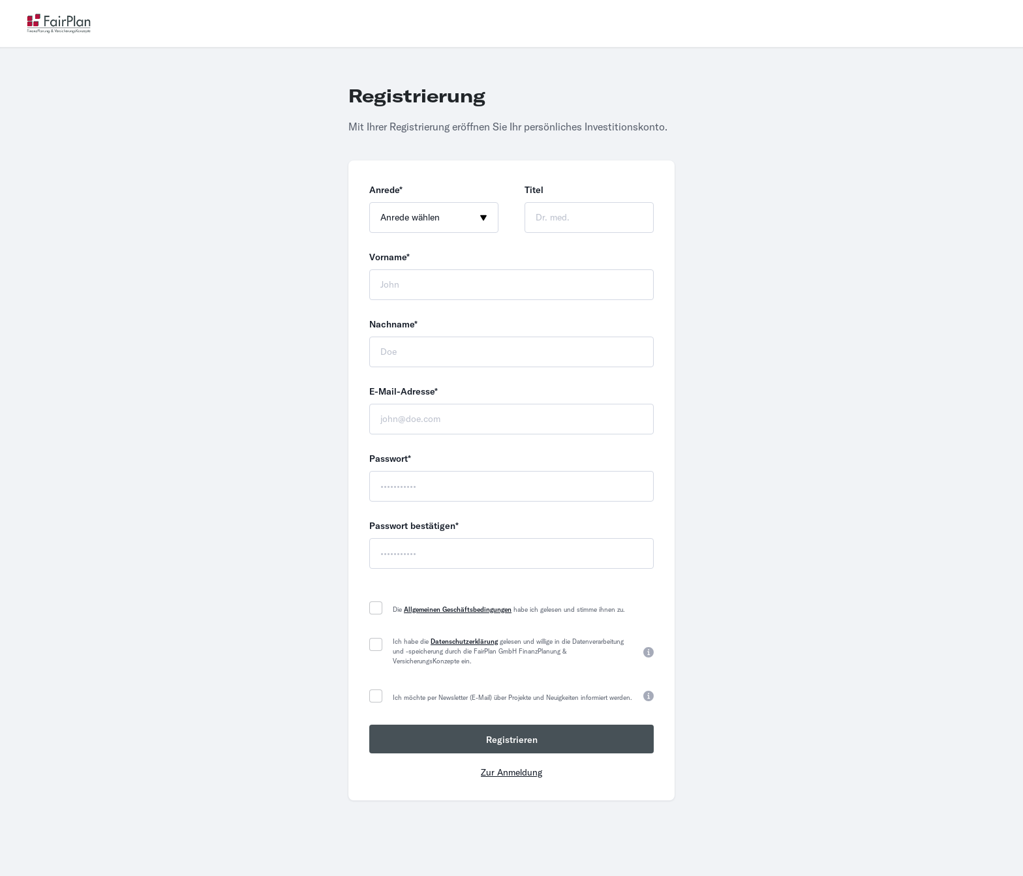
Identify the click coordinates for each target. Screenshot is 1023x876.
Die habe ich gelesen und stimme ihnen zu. (509, 609)
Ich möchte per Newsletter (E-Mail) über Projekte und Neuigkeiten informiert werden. (512, 697)
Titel (534, 190)
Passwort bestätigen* (414, 526)
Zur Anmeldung (511, 772)
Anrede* (386, 190)
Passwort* (390, 458)
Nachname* (393, 324)
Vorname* (389, 257)
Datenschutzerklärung (464, 641)
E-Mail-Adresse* (403, 391)
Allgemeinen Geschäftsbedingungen (458, 609)
